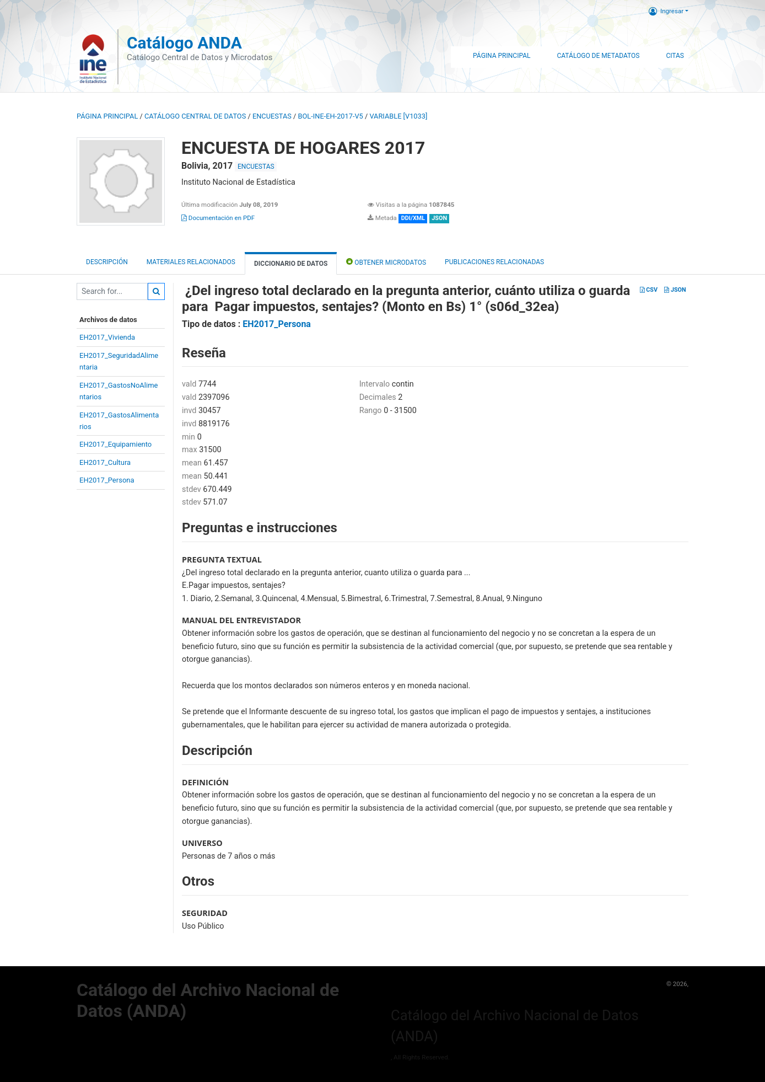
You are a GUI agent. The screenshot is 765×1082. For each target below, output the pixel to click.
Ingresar (666, 11)
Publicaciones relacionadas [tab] (494, 262)
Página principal (107, 116)
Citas (675, 56)
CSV (649, 289)
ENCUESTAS (272, 116)
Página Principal (501, 56)
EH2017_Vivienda (107, 337)
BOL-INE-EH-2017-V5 (330, 116)
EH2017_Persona (106, 480)
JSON (675, 289)
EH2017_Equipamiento (115, 444)
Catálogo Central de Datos (195, 116)
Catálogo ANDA (184, 42)
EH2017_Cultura (105, 462)
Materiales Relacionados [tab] (191, 262)
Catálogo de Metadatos (598, 56)
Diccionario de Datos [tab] (290, 263)
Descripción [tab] (107, 262)
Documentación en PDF (218, 218)
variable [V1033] (398, 116)
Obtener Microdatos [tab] (386, 261)
